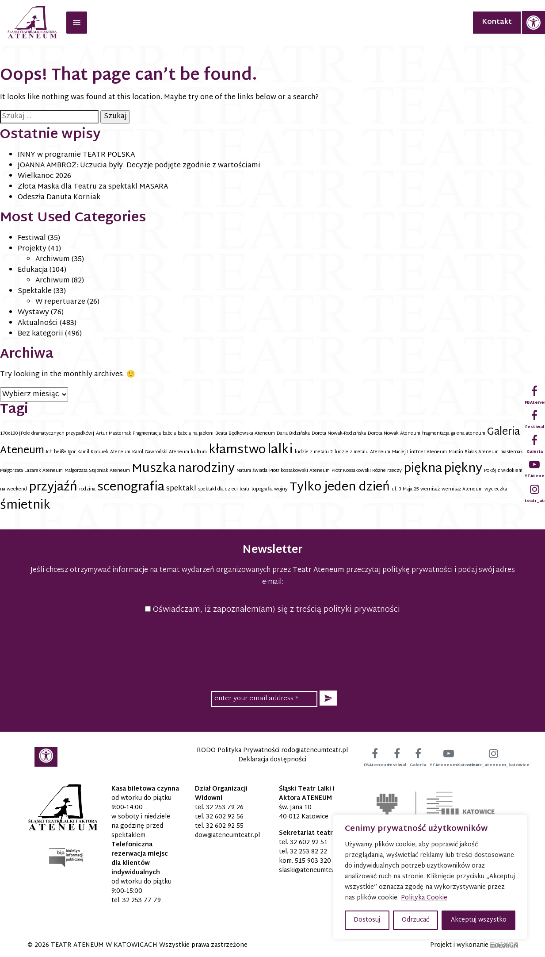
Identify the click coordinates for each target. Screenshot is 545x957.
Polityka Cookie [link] (424, 897)
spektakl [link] (181, 488)
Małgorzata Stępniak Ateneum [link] (97, 471)
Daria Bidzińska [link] (293, 433)
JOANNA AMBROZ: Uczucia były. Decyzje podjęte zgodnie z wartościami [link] (139, 165)
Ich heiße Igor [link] (61, 452)
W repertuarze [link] (60, 302)
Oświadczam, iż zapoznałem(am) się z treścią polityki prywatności (272, 610)
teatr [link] (245, 489)
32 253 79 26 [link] (225, 807)
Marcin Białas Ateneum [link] (474, 452)
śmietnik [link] (25, 505)
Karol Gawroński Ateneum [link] (160, 452)
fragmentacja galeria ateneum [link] (453, 433)
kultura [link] (199, 452)
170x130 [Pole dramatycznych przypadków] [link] (47, 433)
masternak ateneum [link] (522, 452)
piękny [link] (463, 469)
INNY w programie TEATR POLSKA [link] (76, 155)
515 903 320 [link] (313, 861)
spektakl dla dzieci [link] (218, 489)
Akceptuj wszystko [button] (479, 920)
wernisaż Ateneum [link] (462, 489)
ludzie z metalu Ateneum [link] (362, 452)
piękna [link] (423, 469)
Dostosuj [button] (367, 920)
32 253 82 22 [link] (308, 851)
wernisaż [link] (430, 489)
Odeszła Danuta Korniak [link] (59, 197)
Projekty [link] (32, 249)
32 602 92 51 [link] (309, 842)
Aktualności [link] (38, 323)
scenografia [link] (130, 487)
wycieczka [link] (495, 489)
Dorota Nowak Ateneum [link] (394, 433)
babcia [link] (169, 433)
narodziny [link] (206, 469)
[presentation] (272, 651)
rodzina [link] (87, 489)
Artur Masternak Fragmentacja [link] (128, 433)
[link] (533, 22)
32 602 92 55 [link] (225, 826)
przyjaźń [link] (53, 487)
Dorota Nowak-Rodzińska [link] (339, 433)
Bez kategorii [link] (40, 334)
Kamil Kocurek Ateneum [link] (103, 452)
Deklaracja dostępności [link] (272, 759)
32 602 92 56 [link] (225, 816)
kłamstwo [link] (237, 450)
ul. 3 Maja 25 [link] (405, 489)
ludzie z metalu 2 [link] (314, 452)
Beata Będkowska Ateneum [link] (245, 433)
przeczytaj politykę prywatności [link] (399, 570)
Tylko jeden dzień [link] (340, 487)
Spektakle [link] (35, 291)
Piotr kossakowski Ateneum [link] (299, 471)
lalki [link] (280, 450)
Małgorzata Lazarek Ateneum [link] (31, 471)
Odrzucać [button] (415, 920)
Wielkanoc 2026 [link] (44, 176)
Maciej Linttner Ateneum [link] (419, 452)
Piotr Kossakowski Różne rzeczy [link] (367, 471)
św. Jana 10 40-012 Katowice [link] (303, 812)
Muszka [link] (154, 469)
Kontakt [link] (497, 22)
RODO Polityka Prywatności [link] (238, 750)
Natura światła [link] (251, 471)
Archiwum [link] (52, 259)
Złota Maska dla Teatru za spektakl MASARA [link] (93, 187)
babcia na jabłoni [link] (195, 433)
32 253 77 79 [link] (141, 900)
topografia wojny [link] (270, 489)
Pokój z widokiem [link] (503, 471)
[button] (328, 698)
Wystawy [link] (33, 312)
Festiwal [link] (32, 238)
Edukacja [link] (33, 270)
